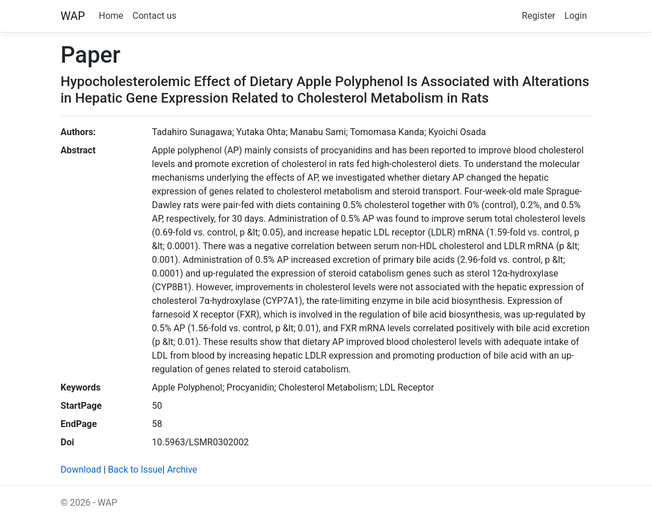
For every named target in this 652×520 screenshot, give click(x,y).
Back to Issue (135, 469)
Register (539, 15)
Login (576, 15)
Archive (182, 469)
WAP (73, 16)
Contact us (154, 15)
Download (81, 469)
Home (111, 15)
